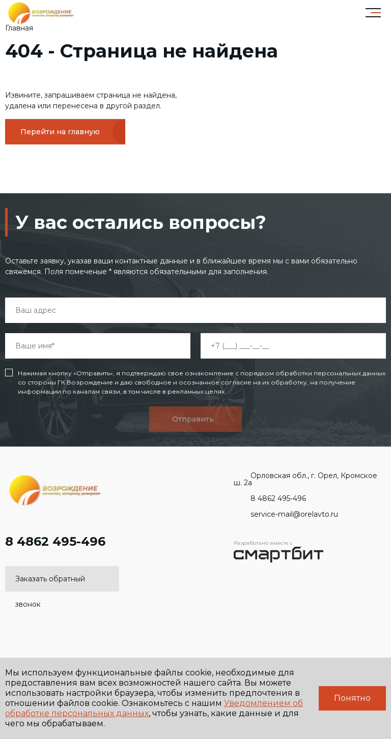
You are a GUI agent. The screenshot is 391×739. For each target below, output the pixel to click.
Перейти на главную (60, 131)
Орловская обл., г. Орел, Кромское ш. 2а (305, 479)
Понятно (352, 698)
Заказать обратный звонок (50, 583)
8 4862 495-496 (55, 547)
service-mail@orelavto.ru (286, 514)
